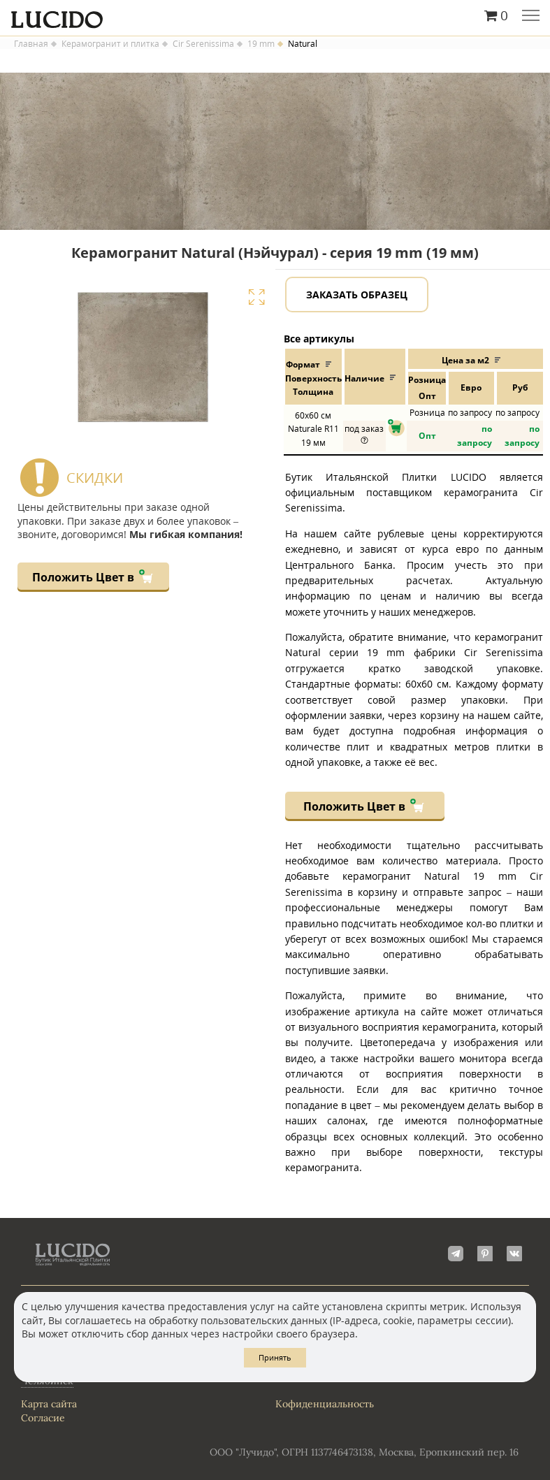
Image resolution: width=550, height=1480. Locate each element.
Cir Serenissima (203, 44)
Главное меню (531, 17)
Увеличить (256, 297)
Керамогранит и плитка (110, 44)
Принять (275, 1357)
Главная (31, 44)
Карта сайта (49, 1404)
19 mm (261, 44)
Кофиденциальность (324, 1404)
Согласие (43, 1418)
